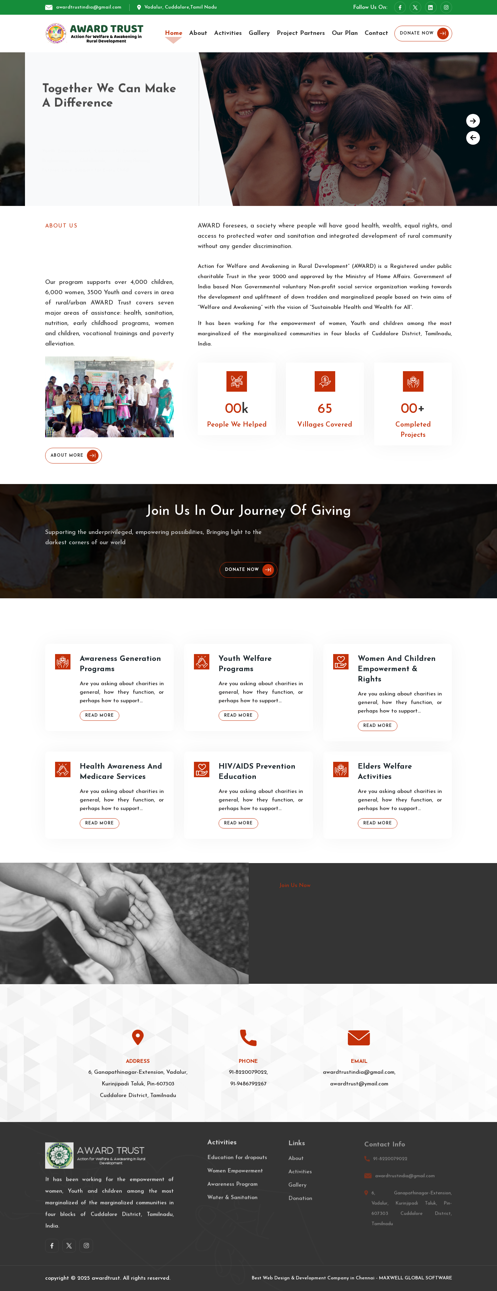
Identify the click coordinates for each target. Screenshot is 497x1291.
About (198, 33)
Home (173, 33)
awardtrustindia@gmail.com (88, 7)
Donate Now (424, 33)
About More (75, 455)
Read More (99, 716)
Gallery (259, 33)
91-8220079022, (248, 1072)
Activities (228, 33)
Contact (376, 33)
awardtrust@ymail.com (359, 1084)
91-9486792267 (248, 1084)
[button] (473, 121)
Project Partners (301, 33)
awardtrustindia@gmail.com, (359, 1072)
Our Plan (345, 33)
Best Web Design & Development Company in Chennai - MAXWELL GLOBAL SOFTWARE (352, 1278)
